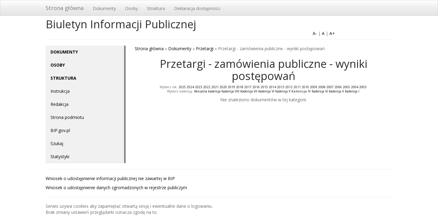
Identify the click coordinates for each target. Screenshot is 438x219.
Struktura (156, 8)
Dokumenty (104, 8)
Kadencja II (336, 91)
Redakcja (59, 104)
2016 (256, 87)
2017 (248, 87)
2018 (239, 87)
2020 (223, 87)
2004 (354, 87)
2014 (272, 87)
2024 (190, 87)
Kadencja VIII (230, 91)
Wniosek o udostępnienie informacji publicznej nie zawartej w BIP (110, 178)
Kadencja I (352, 91)
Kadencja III (320, 91)
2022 (206, 87)
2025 (182, 87)
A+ (332, 33)
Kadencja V (282, 91)
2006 (338, 87)
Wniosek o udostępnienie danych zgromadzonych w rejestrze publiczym (116, 187)
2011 (297, 87)
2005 (346, 87)
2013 (280, 87)
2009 (313, 87)
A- (315, 33)
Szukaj (56, 143)
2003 (363, 87)
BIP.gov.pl (60, 130)
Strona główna (65, 8)
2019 (231, 87)
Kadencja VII (248, 91)
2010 (305, 87)
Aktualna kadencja (207, 91)
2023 (198, 87)
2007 (330, 87)
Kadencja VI (266, 91)
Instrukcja (60, 91)
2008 (321, 87)
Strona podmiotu (67, 117)
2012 (289, 87)
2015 (264, 87)
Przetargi (205, 48)
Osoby (131, 8)
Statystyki (59, 156)
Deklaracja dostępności (197, 8)
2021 (215, 87)
